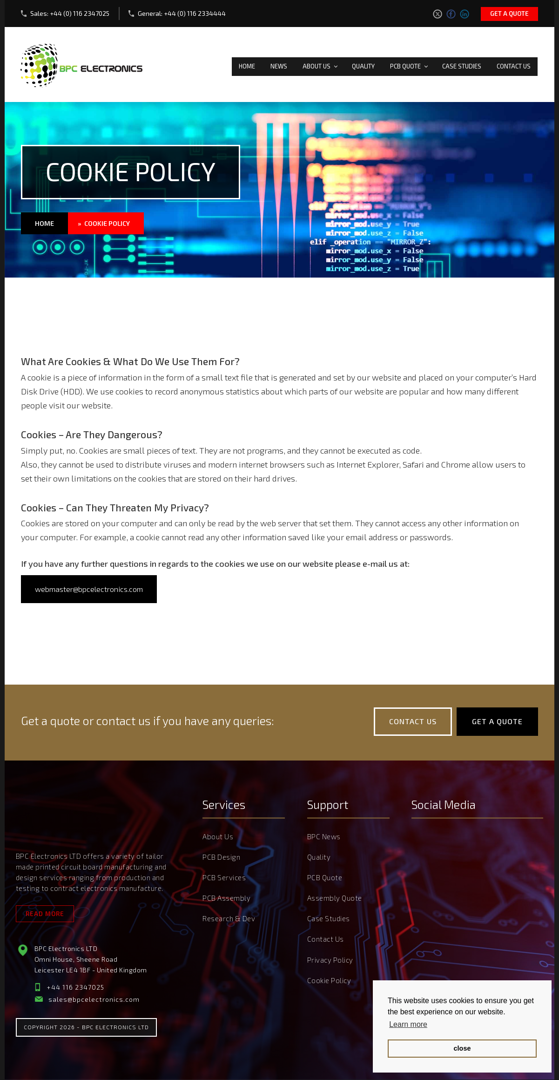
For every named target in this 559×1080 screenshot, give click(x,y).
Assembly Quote (334, 898)
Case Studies (461, 64)
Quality (363, 64)
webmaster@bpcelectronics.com (89, 589)
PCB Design (221, 858)
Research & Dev (228, 918)
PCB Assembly (226, 898)
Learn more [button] (408, 1024)
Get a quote (509, 13)
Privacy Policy (330, 958)
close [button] (462, 1048)
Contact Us (514, 64)
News (278, 64)
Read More (45, 914)
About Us (321, 64)
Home (247, 64)
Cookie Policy (329, 978)
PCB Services (224, 878)
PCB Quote (409, 64)
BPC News (324, 838)
